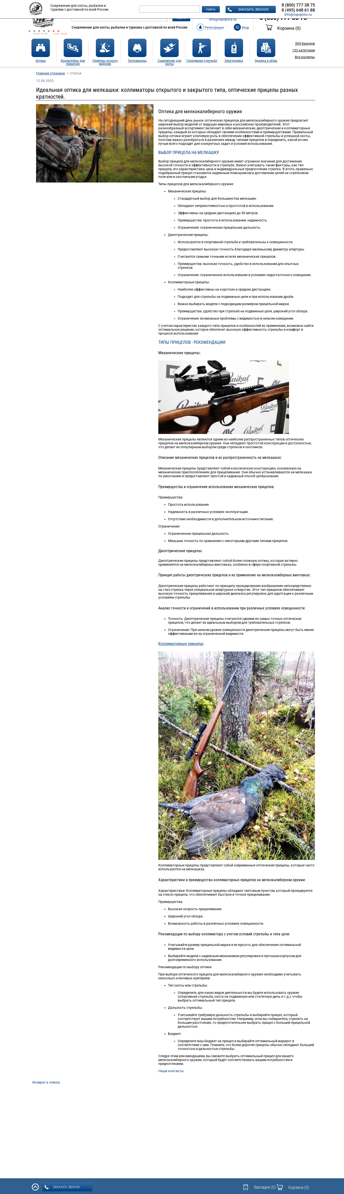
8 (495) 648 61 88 (298, 10)
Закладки (265, 1187)
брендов (305, 43)
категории (303, 50)
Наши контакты (171, 1071)
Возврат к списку (46, 1082)
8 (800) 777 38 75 (298, 4)
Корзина (283, 28)
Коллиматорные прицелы (180, 643)
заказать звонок (248, 10)
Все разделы (305, 57)
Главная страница (50, 73)
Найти (210, 9)
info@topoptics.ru (223, 19)
